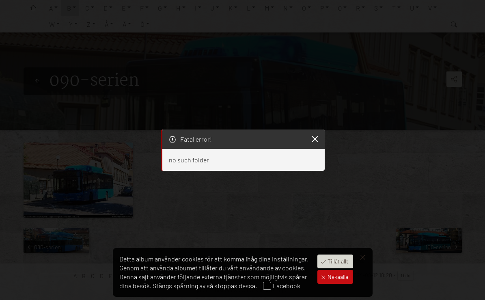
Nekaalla (337, 276)
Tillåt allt (337, 261)
